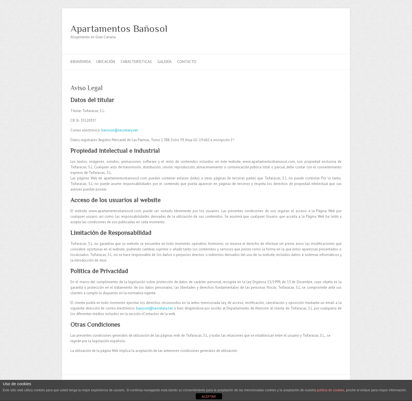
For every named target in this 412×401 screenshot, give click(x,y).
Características (136, 61)
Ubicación (105, 61)
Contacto (186, 61)
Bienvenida (80, 61)
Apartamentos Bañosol (118, 28)
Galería (164, 61)
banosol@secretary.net (119, 130)
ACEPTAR (209, 396)
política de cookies (330, 390)
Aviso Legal (86, 88)
